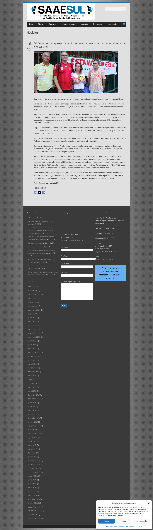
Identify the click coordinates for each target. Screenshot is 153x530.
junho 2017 (32, 441)
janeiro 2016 (33, 503)
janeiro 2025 (33, 302)
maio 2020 (32, 375)
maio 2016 (32, 487)
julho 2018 (32, 403)
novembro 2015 (34, 511)
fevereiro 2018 (34, 418)
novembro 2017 (34, 426)
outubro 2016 (33, 468)
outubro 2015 (33, 514)
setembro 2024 (34, 310)
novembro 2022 (34, 333)
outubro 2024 (33, 306)
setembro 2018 (34, 399)
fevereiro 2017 (34, 453)
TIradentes (32, 218)
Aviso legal (138, 526)
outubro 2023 (33, 314)
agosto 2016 (33, 476)
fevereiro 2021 (34, 372)
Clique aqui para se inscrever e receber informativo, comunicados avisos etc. (110, 273)
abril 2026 (32, 287)
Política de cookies (111, 526)
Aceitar (106, 521)
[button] (149, 503)
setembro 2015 (34, 518)
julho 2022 (32, 341)
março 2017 (32, 449)
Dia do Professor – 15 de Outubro (40, 221)
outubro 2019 (33, 383)
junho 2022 (32, 344)
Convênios (52, 24)
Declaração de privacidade (126, 526)
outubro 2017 (33, 430)
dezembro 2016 (34, 460)
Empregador (98, 24)
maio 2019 (32, 387)
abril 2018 (32, 414)
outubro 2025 (33, 290)
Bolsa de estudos (68, 24)
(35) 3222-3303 (109, 238)
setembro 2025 (34, 294)
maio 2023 (32, 321)
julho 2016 (32, 480)
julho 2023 (32, 317)
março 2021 (32, 368)
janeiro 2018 (33, 422)
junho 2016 (32, 484)
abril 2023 (32, 325)
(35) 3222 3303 (108, 233)
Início (31, 24)
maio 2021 (32, 364)
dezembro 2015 (34, 507)
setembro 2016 (34, 472)
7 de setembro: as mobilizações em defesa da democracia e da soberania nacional (41, 230)
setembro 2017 (34, 433)
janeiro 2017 (33, 457)
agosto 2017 (33, 437)
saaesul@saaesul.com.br (104, 259)
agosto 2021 (33, 356)
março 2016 (32, 495)
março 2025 (32, 298)
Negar (124, 521)
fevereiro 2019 (34, 395)
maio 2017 (32, 445)
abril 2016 (32, 491)
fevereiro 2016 (34, 499)
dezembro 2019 (34, 379)
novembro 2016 (34, 464)
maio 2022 (32, 348)
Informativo (32, 247)
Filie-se (41, 24)
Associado (84, 24)
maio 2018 (32, 410)
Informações (112, 24)
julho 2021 (32, 360)
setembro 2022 (34, 337)
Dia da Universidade (35, 243)
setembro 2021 (34, 352)
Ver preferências (141, 521)
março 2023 (32, 329)
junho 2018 (32, 406)
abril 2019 (32, 391)
